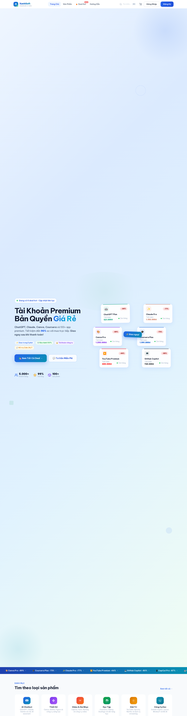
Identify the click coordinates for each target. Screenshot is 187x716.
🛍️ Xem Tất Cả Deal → (31, 358)
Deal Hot (82, 3)
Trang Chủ (54, 4)
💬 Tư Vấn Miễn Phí (63, 358)
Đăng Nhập (151, 4)
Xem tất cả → (166, 689)
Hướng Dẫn (95, 4)
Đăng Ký (167, 4)
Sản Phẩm (67, 4)
